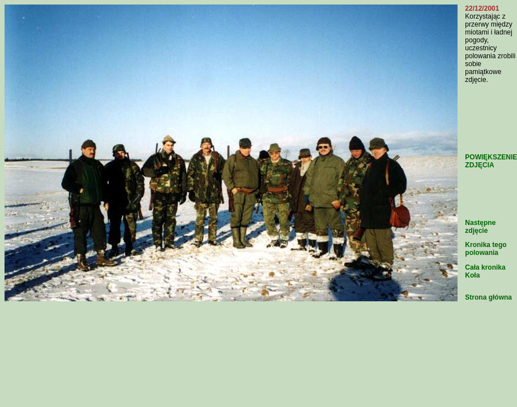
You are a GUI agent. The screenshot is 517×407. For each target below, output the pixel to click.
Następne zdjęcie (480, 227)
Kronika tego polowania (485, 249)
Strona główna (488, 297)
